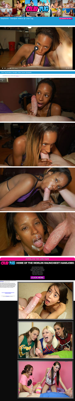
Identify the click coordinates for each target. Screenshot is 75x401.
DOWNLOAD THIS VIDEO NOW (37, 259)
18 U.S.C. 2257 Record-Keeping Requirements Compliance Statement (8, 292)
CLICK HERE (38, 277)
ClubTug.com (2, 281)
